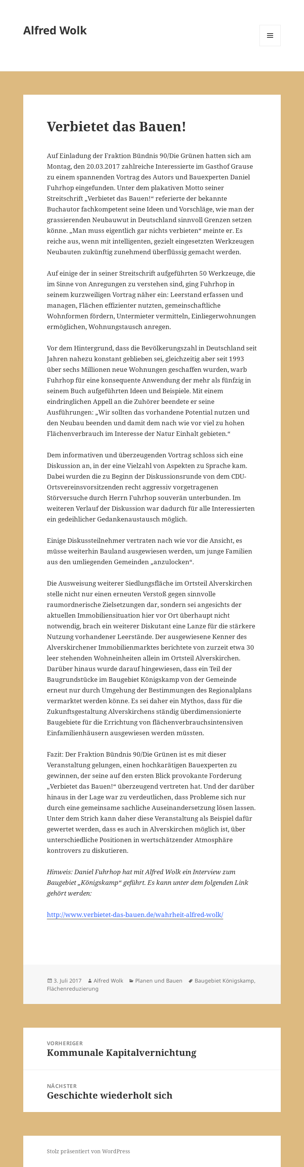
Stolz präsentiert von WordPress (88, 1151)
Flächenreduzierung (73, 988)
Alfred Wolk (55, 30)
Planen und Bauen (158, 980)
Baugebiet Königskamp (224, 980)
